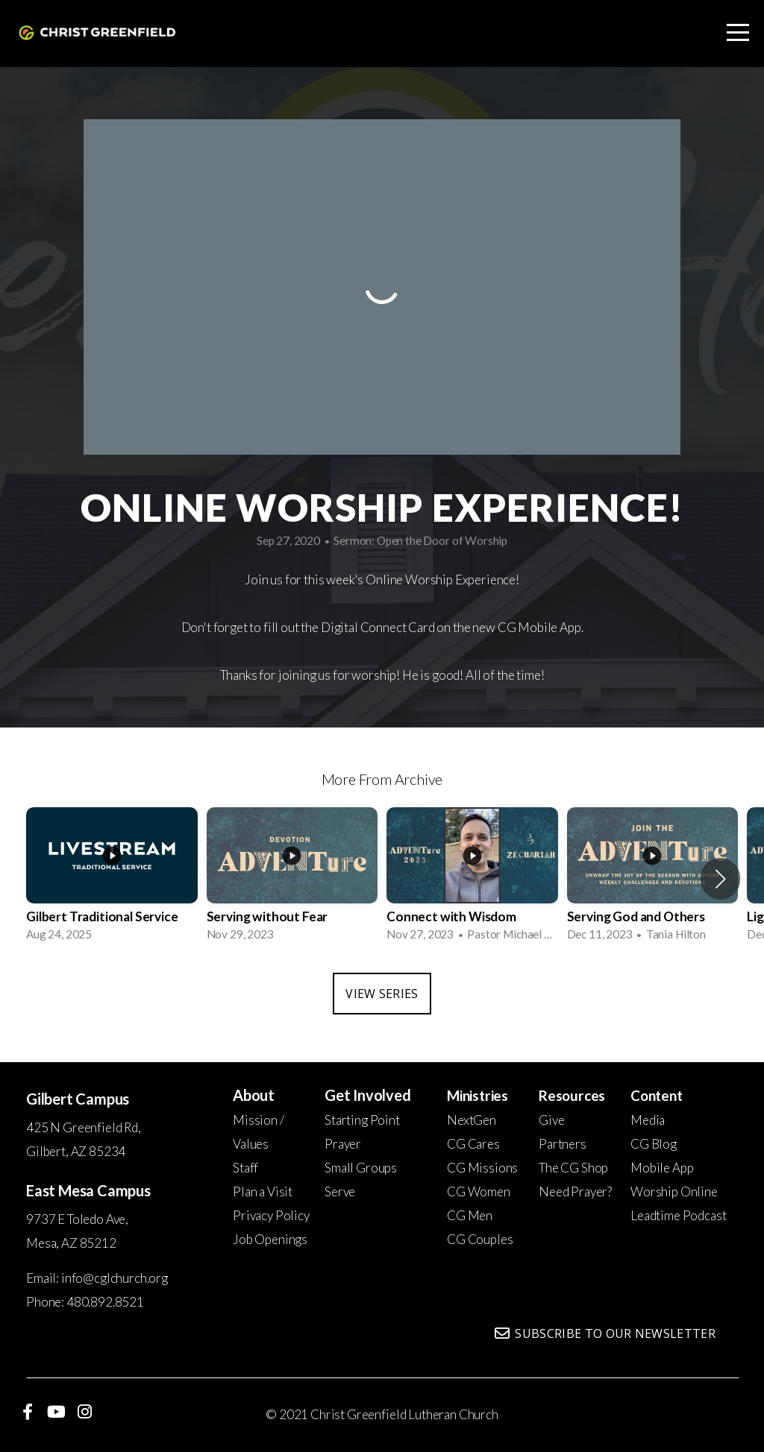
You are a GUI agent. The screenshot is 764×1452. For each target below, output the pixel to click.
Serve (340, 1191)
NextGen (471, 1120)
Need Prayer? (575, 1191)
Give (551, 1120)
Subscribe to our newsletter (604, 1333)
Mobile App (661, 1167)
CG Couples (480, 1239)
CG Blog (653, 1144)
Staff (245, 1167)
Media (647, 1120)
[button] (720, 878)
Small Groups (361, 1167)
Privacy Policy (271, 1215)
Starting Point (362, 1120)
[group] (112, 878)
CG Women (478, 1191)
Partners (562, 1144)
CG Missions (482, 1167)
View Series (382, 993)
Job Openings (270, 1239)
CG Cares (473, 1144)
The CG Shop (573, 1167)
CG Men (469, 1215)
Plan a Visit (262, 1191)
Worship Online (674, 1191)
